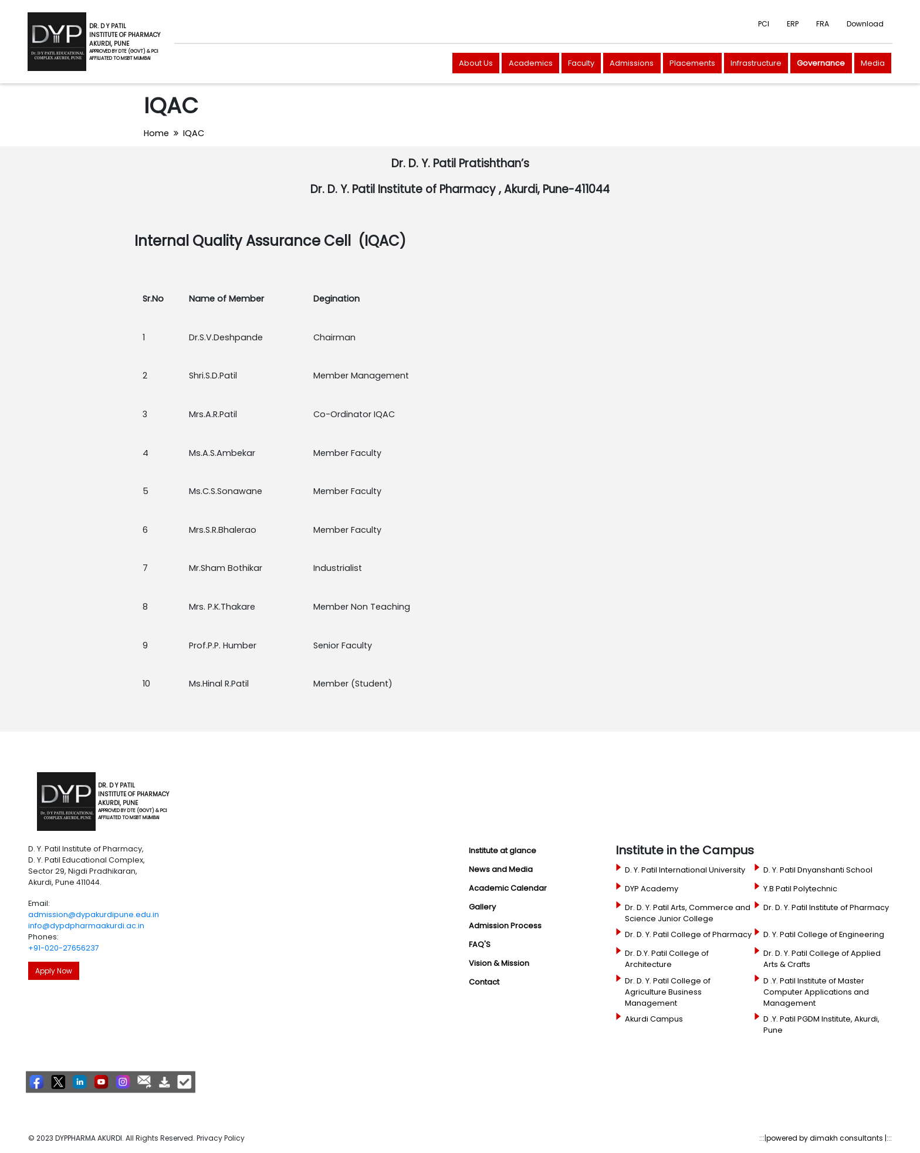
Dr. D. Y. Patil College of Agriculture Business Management (668, 992)
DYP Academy (651, 889)
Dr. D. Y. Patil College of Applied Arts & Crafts (822, 958)
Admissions (632, 63)
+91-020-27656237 (63, 948)
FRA (822, 24)
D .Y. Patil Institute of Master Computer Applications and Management (816, 992)
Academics (531, 63)
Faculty (581, 63)
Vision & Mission (499, 963)
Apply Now (53, 971)
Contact (484, 982)
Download (865, 24)
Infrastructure (756, 63)
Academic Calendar (508, 888)
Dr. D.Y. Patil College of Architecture (667, 958)
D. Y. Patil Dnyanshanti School (817, 870)
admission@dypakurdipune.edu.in (93, 914)
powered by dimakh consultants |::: (829, 1138)
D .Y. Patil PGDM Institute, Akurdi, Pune (821, 1024)
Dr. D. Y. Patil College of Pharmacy (688, 934)
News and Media (501, 869)
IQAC (193, 133)
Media (873, 63)
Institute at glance (502, 851)
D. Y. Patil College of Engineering (823, 934)
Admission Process (505, 926)
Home (156, 133)
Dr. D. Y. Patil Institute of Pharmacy (826, 907)
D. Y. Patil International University (685, 870)
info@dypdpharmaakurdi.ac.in (86, 926)
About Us (476, 63)
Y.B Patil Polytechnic (800, 889)
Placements (692, 63)
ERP (793, 24)
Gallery (482, 907)
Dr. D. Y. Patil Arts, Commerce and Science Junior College (687, 913)
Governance (821, 63)
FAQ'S (480, 944)
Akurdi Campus (654, 1019)
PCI (763, 24)
